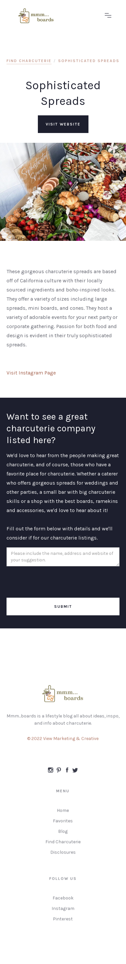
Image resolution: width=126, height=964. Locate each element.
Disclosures (63, 854)
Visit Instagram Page (31, 373)
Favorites (63, 823)
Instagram (63, 911)
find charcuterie (29, 60)
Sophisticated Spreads (88, 60)
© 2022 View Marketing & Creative (63, 741)
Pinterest (63, 921)
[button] (108, 16)
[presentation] (56, 582)
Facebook (63, 900)
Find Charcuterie (63, 844)
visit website (63, 124)
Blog (63, 834)
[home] (56, 16)
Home (63, 813)
